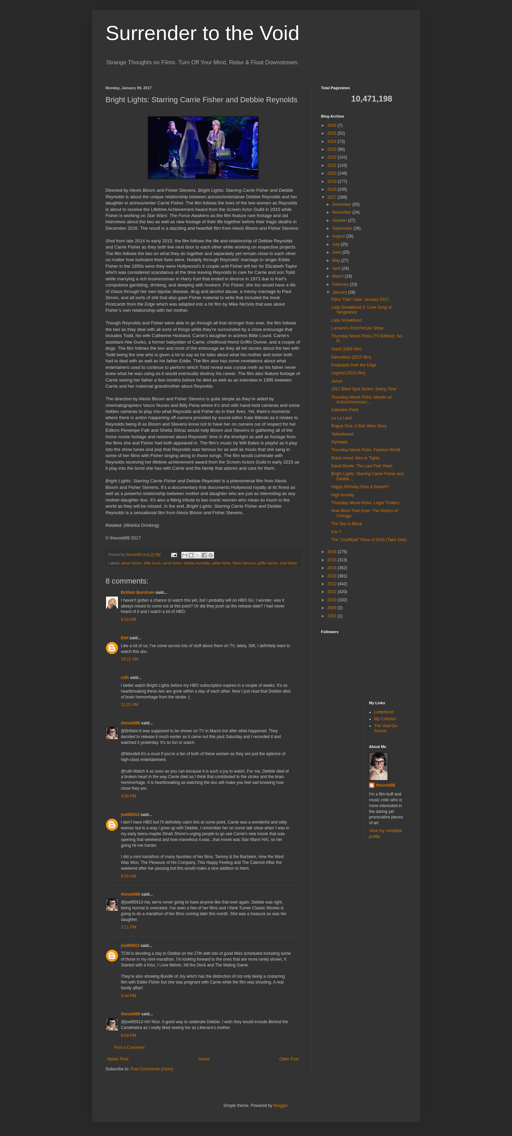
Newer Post (118, 1059)
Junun (336, 381)
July (336, 244)
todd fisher (288, 563)
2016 (332, 551)
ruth (125, 677)
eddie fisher (221, 563)
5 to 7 (336, 532)
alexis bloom (131, 563)
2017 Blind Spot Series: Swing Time (363, 389)
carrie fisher (172, 563)
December (342, 204)
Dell (125, 638)
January (340, 292)
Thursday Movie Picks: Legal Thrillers (365, 502)
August (339, 236)
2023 (332, 149)
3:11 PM (128, 927)
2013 (332, 576)
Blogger (281, 1105)
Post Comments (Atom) (152, 1069)
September (342, 228)
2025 (332, 133)
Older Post (289, 1059)
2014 (332, 567)
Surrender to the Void (203, 33)
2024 (332, 141)
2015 (332, 560)
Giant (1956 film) (346, 349)
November (342, 212)
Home (203, 1059)
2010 (332, 600)
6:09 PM (128, 1035)
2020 (332, 173)
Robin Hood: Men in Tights (355, 458)
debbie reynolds (197, 563)
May (336, 260)
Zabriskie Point (344, 409)
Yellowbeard (342, 434)
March (338, 276)
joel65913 (130, 814)
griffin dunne (268, 563)
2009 (332, 607)
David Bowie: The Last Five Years (361, 466)
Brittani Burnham (138, 592)
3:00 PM (128, 796)
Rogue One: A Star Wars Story (358, 426)
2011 (332, 591)
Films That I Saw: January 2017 (360, 299)
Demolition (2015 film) (351, 357)
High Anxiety (342, 495)
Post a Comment (129, 1047)
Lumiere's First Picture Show (357, 328)
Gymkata (339, 442)
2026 (332, 125)
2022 (332, 157)
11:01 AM (130, 704)
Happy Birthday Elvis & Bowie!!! (360, 486)
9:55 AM (128, 876)
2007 (332, 616)
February (341, 284)
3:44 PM (128, 995)
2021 (332, 165)
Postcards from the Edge (353, 365)
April (336, 268)
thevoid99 (130, 723)
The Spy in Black (346, 523)
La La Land (341, 418)
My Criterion (385, 719)
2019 (332, 181)
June (337, 252)
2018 (332, 189)
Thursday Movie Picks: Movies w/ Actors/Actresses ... (361, 399)
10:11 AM (130, 659)
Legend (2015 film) (348, 373)
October (340, 220)
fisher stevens (244, 563)
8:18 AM (128, 619)
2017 (332, 197)
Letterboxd (384, 712)
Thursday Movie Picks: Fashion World (365, 449)
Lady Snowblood (346, 320)
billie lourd (152, 563)
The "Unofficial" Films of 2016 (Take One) (368, 539)
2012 (332, 584)
